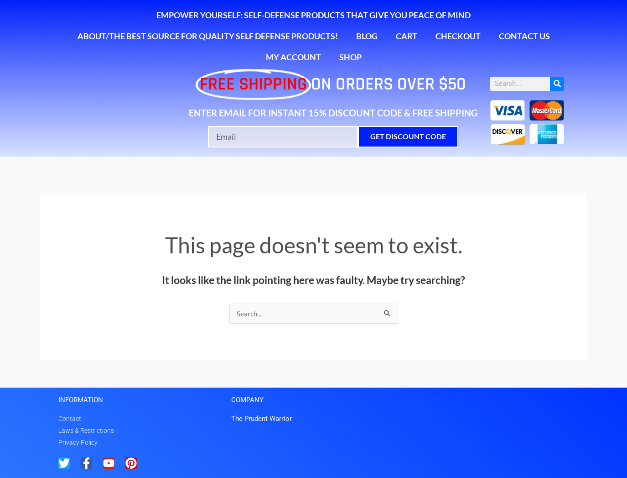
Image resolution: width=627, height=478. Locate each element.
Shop (350, 57)
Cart (406, 36)
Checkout (458, 36)
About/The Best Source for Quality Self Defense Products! (208, 36)
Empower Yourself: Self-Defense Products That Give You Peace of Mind (313, 15)
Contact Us (524, 36)
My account (293, 57)
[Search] (557, 84)
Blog (367, 36)
